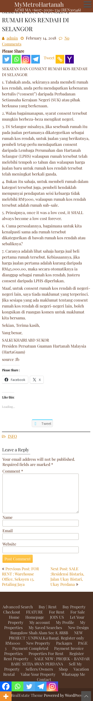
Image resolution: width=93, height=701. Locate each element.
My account (39, 622)
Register (76, 653)
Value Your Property (38, 674)
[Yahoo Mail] (69, 59)
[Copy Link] (60, 59)
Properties (13, 653)
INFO (12, 436)
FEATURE (34, 611)
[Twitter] (6, 59)
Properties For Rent (46, 653)
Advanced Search (17, 606)
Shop (63, 669)
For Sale (77, 611)
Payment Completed (30, 648)
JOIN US (57, 617)
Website (9, 544)
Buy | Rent (48, 606)
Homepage (34, 617)
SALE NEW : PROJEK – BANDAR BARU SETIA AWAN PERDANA (50, 661)
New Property (38, 643)
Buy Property (74, 606)
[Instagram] (26, 59)
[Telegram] (35, 59)
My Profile (65, 622)
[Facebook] (6, 686)
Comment (12, 471)
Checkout (11, 611)
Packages (64, 643)
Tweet (49, 57)
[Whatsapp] (16, 59)
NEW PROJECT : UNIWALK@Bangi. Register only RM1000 (44, 638)
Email (7, 530)
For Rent (56, 611)
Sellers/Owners (39, 669)
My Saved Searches (45, 627)
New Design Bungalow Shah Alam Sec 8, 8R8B (49, 630)
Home (14, 617)
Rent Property (16, 658)
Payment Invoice (69, 648)
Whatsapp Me (73, 674)
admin (12, 38)
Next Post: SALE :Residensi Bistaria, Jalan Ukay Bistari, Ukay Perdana (67, 576)
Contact (44, 679)
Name (7, 517)
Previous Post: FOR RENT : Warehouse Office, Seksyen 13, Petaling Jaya (20, 576)
